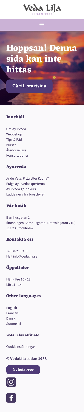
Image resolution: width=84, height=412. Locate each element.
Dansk (10, 318)
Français (12, 313)
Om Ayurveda (16, 129)
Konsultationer (17, 155)
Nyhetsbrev (23, 369)
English (11, 307)
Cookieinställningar (20, 346)
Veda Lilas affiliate (22, 335)
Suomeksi (13, 323)
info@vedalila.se (25, 256)
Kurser (11, 145)
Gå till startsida (29, 86)
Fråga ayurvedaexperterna (25, 183)
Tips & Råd (14, 139)
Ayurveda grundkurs (21, 189)
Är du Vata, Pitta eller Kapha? (27, 178)
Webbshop (14, 134)
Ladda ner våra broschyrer (25, 194)
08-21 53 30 (20, 251)
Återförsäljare (16, 150)
